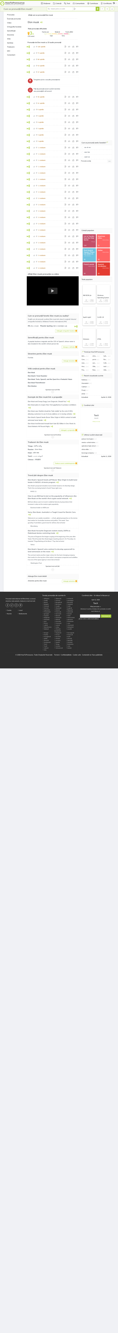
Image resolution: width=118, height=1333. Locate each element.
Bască (45, 602)
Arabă (45, 600)
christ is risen (94, 356)
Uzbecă (45, 648)
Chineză (46, 606)
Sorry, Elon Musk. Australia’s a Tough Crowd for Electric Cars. (52, 512)
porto (94, 359)
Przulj (83, 390)
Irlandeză (46, 619)
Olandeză (57, 608)
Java (44, 621)
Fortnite (30, 358)
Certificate (106, 3)
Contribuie (92, 3)
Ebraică (57, 615)
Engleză (69, 608)
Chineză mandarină (57, 630)
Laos (68, 623)
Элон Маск (38, 449)
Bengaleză (58, 602)
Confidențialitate (66, 655)
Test (66, 3)
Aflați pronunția (96, 421)
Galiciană (69, 612)
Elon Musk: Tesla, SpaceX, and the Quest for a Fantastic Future (50, 379)
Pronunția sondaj (86, 161)
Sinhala (57, 638)
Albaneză (57, 598)
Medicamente (22, 614)
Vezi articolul (61, 523)
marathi (69, 629)
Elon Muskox (32, 386)
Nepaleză (57, 633)
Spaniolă (69, 640)
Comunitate (78, 3)
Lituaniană (70, 625)
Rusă (68, 636)
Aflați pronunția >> (95, 606)
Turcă (45, 646)
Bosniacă (69, 602)
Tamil (45, 644)
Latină (45, 625)
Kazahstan (70, 621)
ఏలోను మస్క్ (38, 446)
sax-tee (87, 152)
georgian (46, 614)
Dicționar (45, 3)
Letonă (57, 625)
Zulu (44, 650)
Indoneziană (70, 617)
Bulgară (45, 604)
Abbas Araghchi (106, 370)
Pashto (45, 634)
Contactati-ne (86, 655)
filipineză (69, 610)
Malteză (46, 629)
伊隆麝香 (38, 459)
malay (56, 627)
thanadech (85, 383)
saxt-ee (87, 157)
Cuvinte (8, 610)
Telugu (56, 644)
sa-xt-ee (87, 147)
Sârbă (45, 638)
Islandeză (57, 617)
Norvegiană (70, 633)
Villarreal (94, 366)
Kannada (57, 621)
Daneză (45, 608)
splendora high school (89, 446)
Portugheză (47, 636)
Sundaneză (46, 642)
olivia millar (85, 449)
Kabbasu (84, 380)
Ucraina (57, 646)
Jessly (83, 394)
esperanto (46, 610)
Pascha (84, 370)
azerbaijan (69, 600)
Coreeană (57, 623)
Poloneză (69, 634)
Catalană (69, 604)
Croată (56, 606)
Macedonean (47, 627)
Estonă (57, 610)
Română (57, 636)
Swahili (57, 642)
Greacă (69, 614)
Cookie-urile (77, 655)
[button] (66, 331)
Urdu (68, 646)
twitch (106, 356)
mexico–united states (88, 442)
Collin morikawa (106, 363)
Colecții (56, 3)
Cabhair (84, 387)
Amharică (69, 598)
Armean (57, 600)
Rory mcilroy (106, 359)
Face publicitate (97, 655)
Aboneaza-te (106, 616)
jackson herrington (88, 439)
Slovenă (46, 640)
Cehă (68, 606)
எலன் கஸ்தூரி (38, 456)
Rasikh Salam (94, 370)
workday (94, 363)
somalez (57, 640)
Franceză (57, 612)
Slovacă (69, 638)
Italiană (57, 619)
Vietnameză (58, 648)
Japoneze (69, 619)
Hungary (84, 366)
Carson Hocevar (84, 359)
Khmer (45, 623)
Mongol (45, 633)
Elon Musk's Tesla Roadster (37, 376)
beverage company (88, 453)
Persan (57, 634)
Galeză (68, 648)
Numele (9, 614)
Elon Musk (31, 373)
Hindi (68, 615)
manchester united (84, 363)
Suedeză (69, 642)
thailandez (69, 644)
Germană (57, 614)
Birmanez (57, 604)
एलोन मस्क (36, 453)
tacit (105, 366)
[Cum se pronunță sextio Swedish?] (107, 143)
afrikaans (46, 598)
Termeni (57, 655)
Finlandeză (46, 612)
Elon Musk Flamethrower (36, 383)
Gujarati (46, 615)
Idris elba (84, 356)
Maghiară (46, 617)
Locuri (20, 610)
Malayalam (70, 627)
